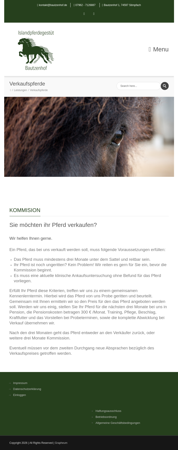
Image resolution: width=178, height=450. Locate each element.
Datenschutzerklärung (27, 389)
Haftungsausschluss (108, 411)
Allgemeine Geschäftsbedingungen (118, 423)
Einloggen (19, 395)
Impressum (20, 383)
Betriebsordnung (106, 417)
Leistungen (20, 90)
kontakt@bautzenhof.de (53, 5)
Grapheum (61, 442)
